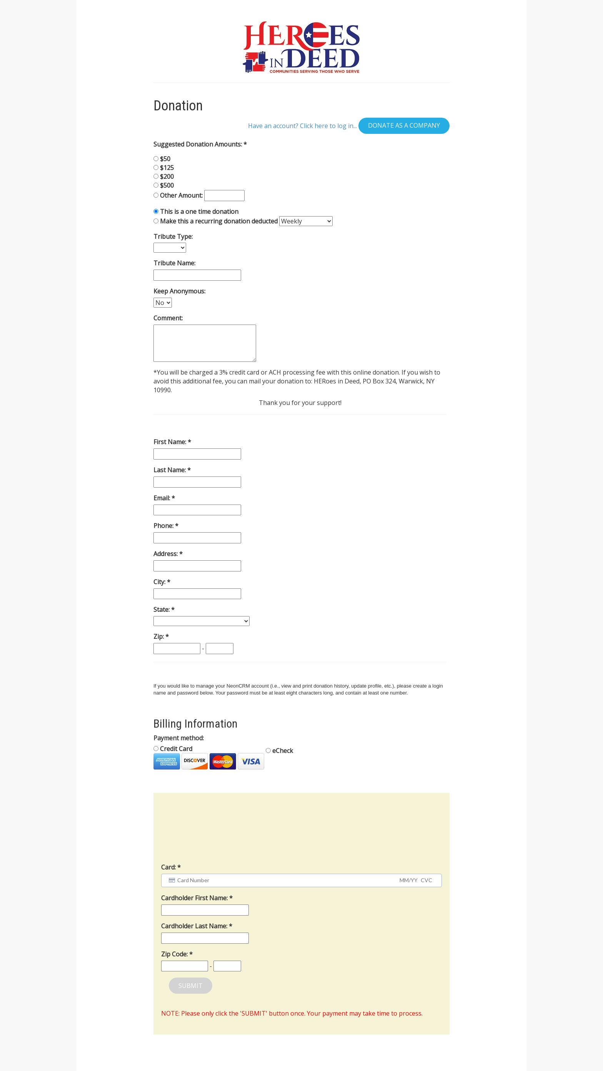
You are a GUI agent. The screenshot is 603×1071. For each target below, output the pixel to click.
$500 (167, 185)
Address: (166, 554)
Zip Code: (175, 954)
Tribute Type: (173, 236)
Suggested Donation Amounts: (198, 144)
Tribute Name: (174, 263)
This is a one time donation (199, 211)
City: (160, 582)
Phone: (164, 525)
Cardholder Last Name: (195, 926)
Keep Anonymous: (179, 291)
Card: (168, 867)
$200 (167, 176)
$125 (167, 167)
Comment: (168, 318)
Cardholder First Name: (195, 898)
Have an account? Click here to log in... (302, 125)
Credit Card (208, 757)
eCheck (279, 750)
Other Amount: (182, 195)
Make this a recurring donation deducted (219, 221)
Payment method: (178, 738)
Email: (162, 498)
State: (162, 609)
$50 (165, 159)
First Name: (170, 442)
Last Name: (170, 470)
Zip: (159, 636)
